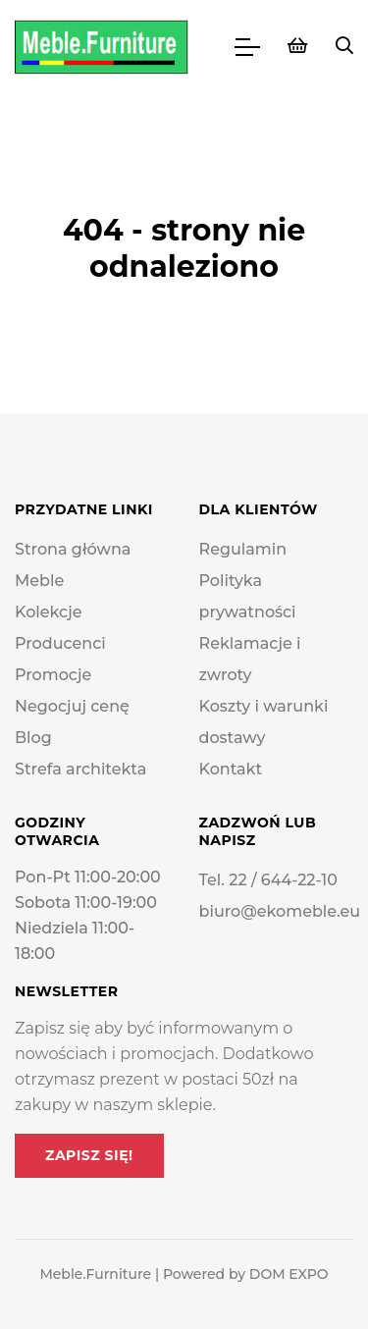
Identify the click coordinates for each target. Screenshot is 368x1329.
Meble (39, 580)
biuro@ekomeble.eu (280, 911)
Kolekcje (48, 612)
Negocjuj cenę (72, 706)
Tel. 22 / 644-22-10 (268, 880)
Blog (33, 737)
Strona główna (73, 549)
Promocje (53, 674)
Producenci (60, 643)
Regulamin (243, 549)
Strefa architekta (80, 769)
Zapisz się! (89, 1155)
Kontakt (231, 769)
